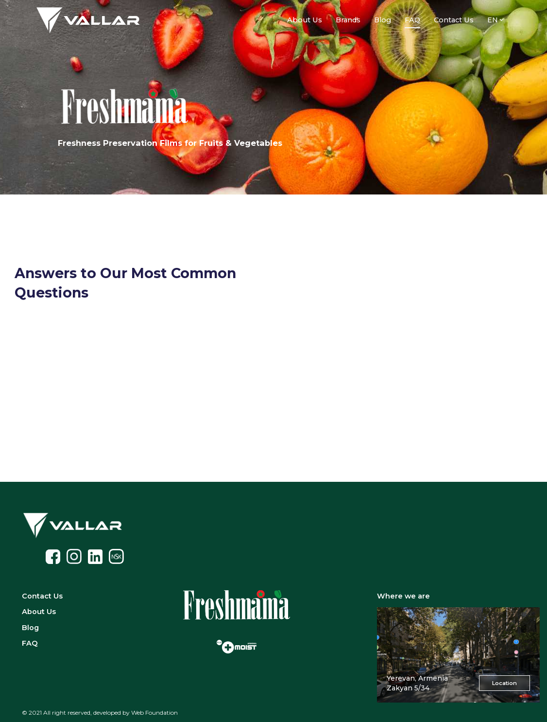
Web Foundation (154, 712)
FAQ (30, 643)
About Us (304, 20)
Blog (382, 20)
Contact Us (454, 20)
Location (504, 683)
